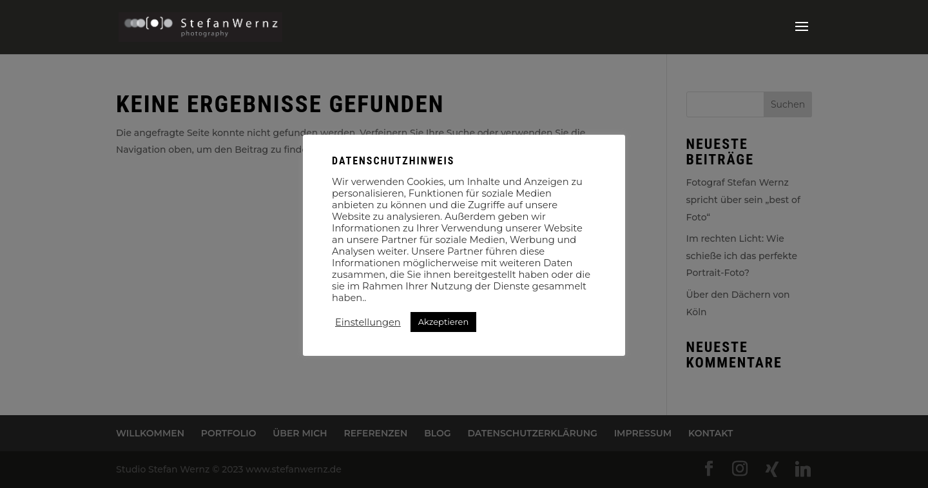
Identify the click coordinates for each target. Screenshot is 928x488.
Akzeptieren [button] (443, 322)
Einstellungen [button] (368, 322)
